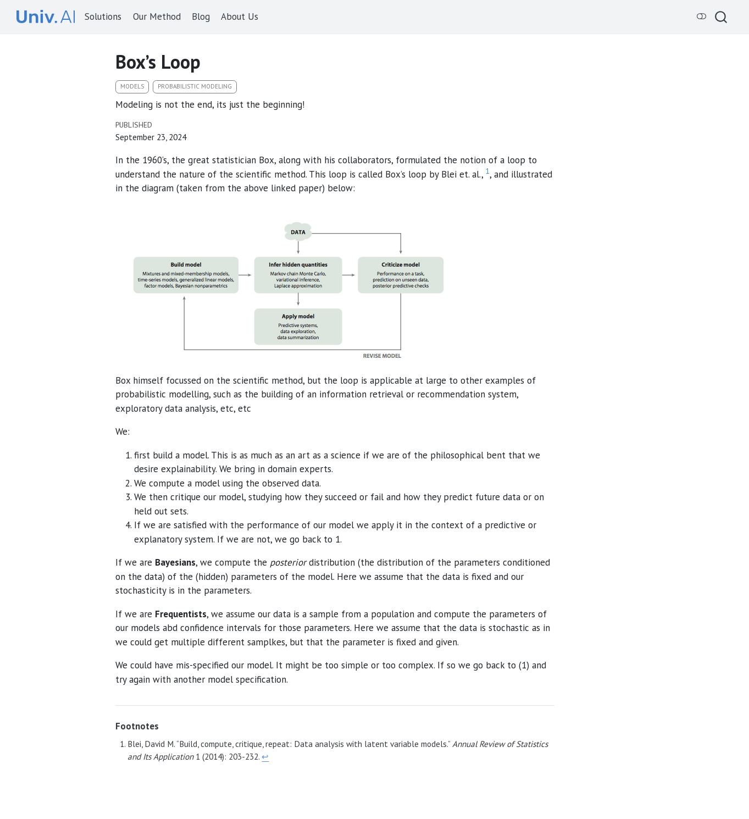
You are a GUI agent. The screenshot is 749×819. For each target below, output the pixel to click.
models (132, 86)
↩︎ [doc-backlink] (265, 756)
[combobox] (722, 17)
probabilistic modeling (195, 86)
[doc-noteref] (488, 174)
